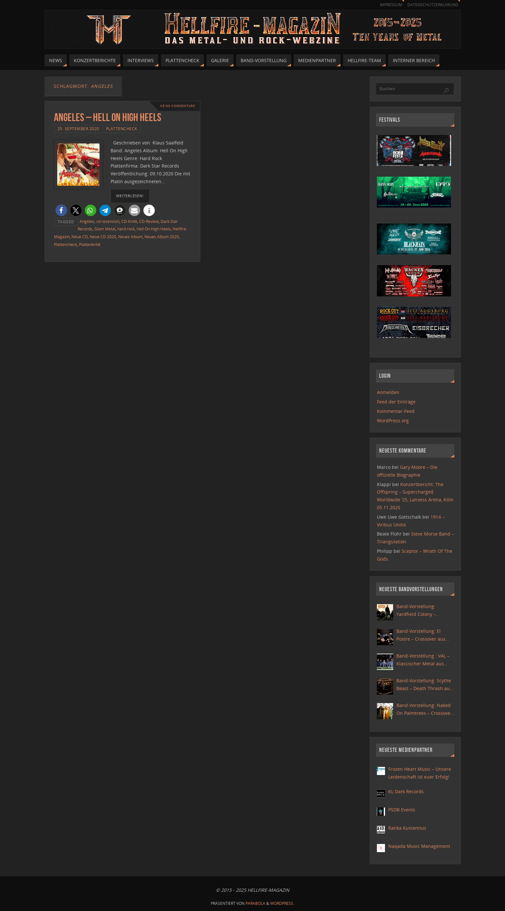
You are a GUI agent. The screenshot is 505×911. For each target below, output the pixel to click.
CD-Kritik (129, 221)
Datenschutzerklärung (431, 4)
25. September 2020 (78, 128)
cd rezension (107, 221)
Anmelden (388, 392)
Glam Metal (104, 228)
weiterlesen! (130, 195)
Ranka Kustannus (407, 828)
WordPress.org (393, 420)
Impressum (388, 4)
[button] (61, 210)
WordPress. (282, 903)
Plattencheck (121, 128)
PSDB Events (401, 810)
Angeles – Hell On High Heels (107, 117)
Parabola (255, 903)
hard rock (126, 228)
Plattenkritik (89, 244)
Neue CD (80, 236)
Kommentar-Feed (396, 411)
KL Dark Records (406, 791)
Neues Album (130, 236)
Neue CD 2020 (103, 236)
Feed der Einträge (396, 402)
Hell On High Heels (154, 228)
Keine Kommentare (176, 106)
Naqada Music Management (419, 846)
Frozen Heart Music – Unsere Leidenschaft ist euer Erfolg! (419, 773)
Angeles (87, 221)
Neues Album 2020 (161, 236)
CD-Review (149, 221)
